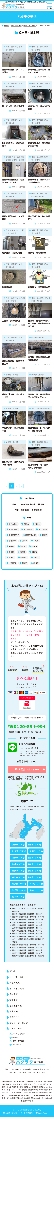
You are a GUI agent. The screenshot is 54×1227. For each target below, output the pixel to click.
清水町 (22, 546)
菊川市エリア (35, 890)
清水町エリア (17, 864)
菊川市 (24, 563)
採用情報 (14, 1000)
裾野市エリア (33, 864)
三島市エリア (17, 857)
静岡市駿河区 (14, 535)
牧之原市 (12, 563)
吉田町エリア (35, 884)
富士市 (44, 535)
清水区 (37, 524)
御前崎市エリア (18, 884)
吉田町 (35, 557)
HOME (12, 971)
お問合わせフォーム (27, 769)
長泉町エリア (33, 857)
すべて (15, 504)
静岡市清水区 (30, 535)
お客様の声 (37, 510)
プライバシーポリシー (20, 1022)
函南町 (11, 552)
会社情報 (14, 994)
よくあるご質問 (17, 988)
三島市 (35, 540)
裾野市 (34, 546)
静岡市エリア (17, 844)
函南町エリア (17, 870)
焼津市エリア (33, 877)
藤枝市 (22, 552)
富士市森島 (28, 529)
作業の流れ (15, 982)
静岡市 (26, 524)
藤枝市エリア (33, 870)
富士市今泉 (13, 529)
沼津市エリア (35, 851)
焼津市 (11, 557)
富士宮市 (12, 540)
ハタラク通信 (16, 1028)
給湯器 (41, 504)
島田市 (34, 552)
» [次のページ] (21, 486)
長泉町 (11, 546)
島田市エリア (17, 877)
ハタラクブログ (28, 504)
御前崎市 (23, 557)
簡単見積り (15, 1011)
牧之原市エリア (18, 890)
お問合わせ (15, 1017)
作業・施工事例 (22, 510)
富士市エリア (33, 844)
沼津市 (24, 540)
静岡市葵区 (13, 524)
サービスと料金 (17, 977)
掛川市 (35, 563)
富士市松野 (42, 529)
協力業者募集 (16, 1005)
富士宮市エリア (18, 851)
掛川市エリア (17, 897)
